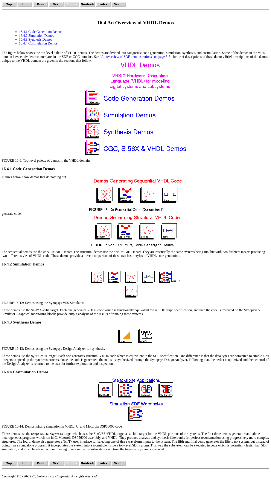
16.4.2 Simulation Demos (36, 35)
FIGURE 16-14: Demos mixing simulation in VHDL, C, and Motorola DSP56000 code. (62, 426)
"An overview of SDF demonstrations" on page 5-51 (136, 56)
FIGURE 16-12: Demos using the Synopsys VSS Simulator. (43, 303)
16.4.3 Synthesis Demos (35, 39)
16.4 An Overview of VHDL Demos (135, 22)
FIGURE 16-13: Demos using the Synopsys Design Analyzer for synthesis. (53, 348)
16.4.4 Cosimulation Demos (38, 43)
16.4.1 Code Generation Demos (40, 32)
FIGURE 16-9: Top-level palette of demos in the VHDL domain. (46, 160)
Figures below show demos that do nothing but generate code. (135, 211)
